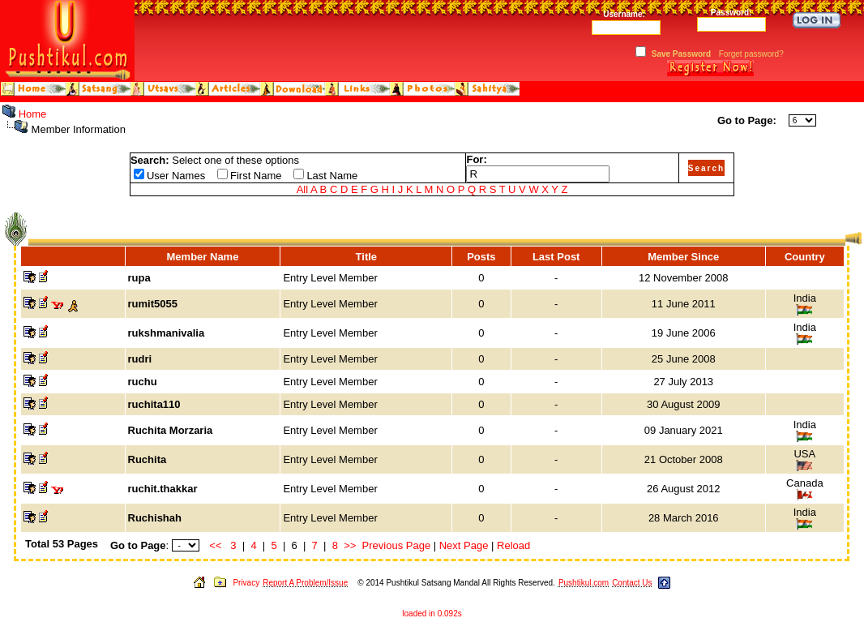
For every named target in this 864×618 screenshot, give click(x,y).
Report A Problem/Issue (305, 582)
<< (215, 545)
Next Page (464, 545)
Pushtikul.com (583, 582)
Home (33, 114)
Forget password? (751, 53)
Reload (513, 545)
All (302, 189)
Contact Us (632, 582)
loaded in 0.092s (431, 613)
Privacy (246, 582)
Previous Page (396, 545)
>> (350, 545)
